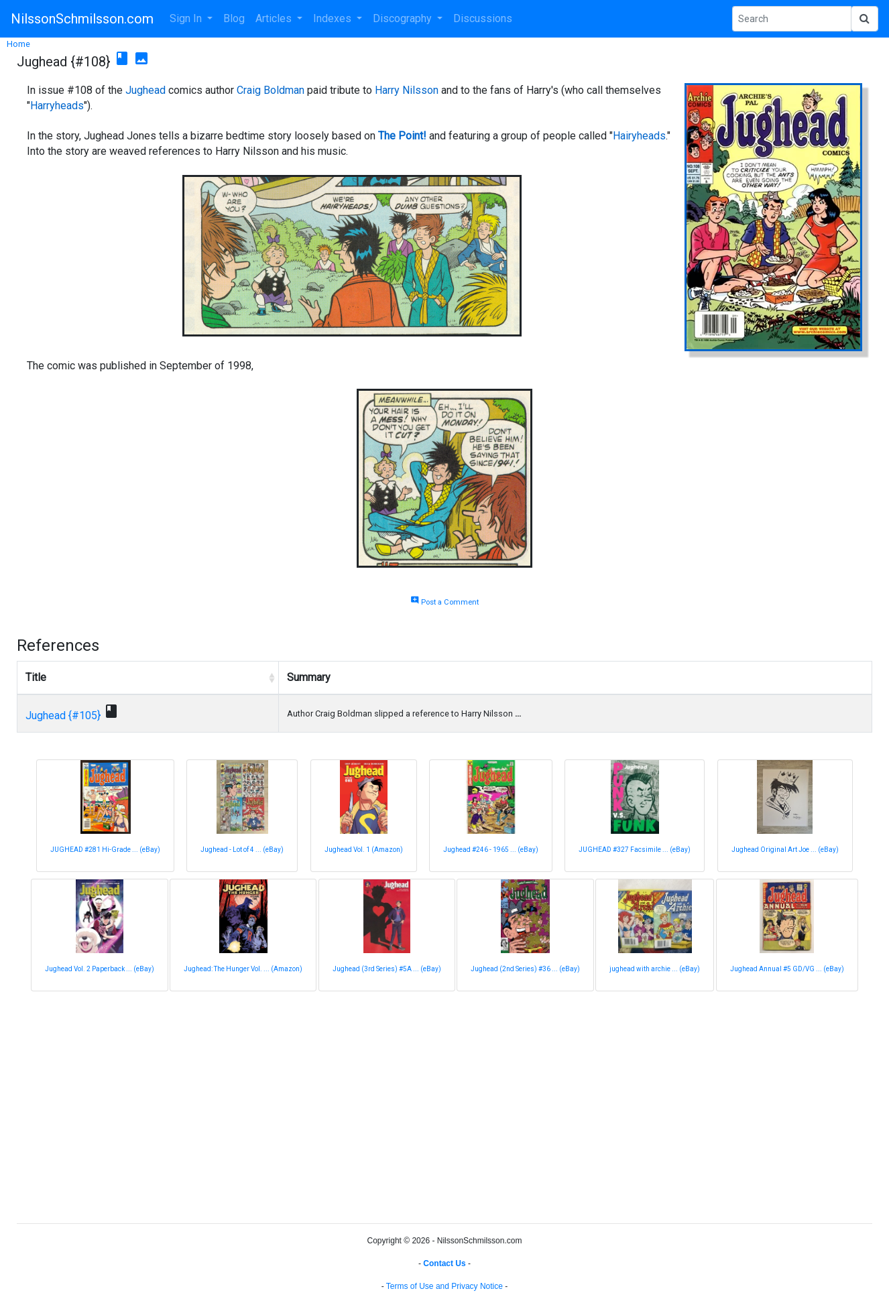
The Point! (402, 135)
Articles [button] (274, 18)
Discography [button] (403, 18)
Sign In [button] (187, 18)
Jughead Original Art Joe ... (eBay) (785, 849)
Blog (234, 18)
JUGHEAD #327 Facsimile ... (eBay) (635, 849)
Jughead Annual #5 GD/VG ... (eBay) (787, 969)
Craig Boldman (270, 90)
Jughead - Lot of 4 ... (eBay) (242, 849)
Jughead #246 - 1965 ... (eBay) (490, 849)
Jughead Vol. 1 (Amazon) (363, 849)
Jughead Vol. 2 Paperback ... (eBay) (99, 969)
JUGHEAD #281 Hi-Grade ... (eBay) (105, 849)
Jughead (145, 90)
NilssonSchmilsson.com (82, 19)
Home (18, 44)
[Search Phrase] (791, 19)
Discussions (482, 18)
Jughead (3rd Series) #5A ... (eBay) (387, 969)
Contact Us (444, 1263)
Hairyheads (639, 135)
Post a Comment (444, 602)
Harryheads (57, 105)
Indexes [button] (333, 18)
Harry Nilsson (406, 90)
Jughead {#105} (63, 715)
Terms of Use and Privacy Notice (444, 1286)
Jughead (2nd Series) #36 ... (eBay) (525, 969)
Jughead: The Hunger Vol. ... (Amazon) (243, 969)
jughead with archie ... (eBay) (654, 969)
